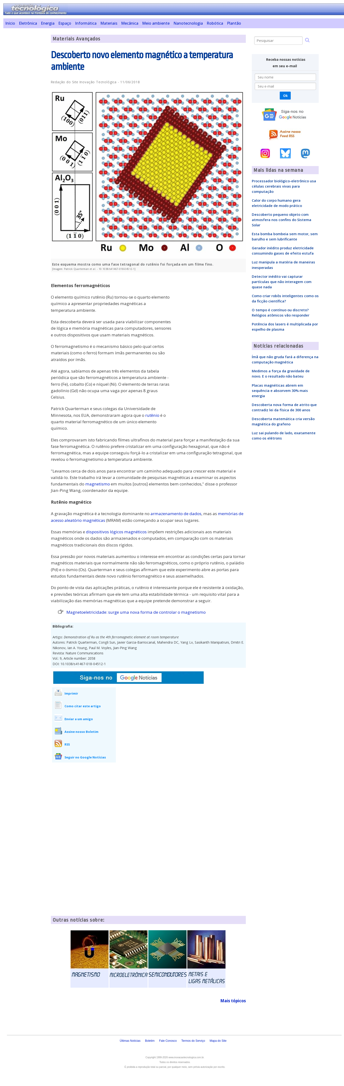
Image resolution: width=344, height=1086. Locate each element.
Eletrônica (28, 23)
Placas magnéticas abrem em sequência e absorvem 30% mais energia (280, 390)
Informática (86, 23)
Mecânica (129, 23)
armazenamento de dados (175, 513)
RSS (67, 744)
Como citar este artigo (82, 706)
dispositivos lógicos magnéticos (116, 532)
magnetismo (97, 484)
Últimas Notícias (130, 1040)
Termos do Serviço (193, 1040)
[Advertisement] (25, 106)
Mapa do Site (218, 1040)
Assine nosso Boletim (81, 732)
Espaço (64, 23)
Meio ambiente (156, 23)
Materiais (108, 23)
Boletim (150, 1040)
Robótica (215, 23)
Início (10, 23)
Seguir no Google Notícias (85, 757)
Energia (47, 23)
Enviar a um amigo (78, 719)
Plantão (234, 23)
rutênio (152, 415)
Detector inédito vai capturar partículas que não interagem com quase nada (282, 281)
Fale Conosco (168, 1040)
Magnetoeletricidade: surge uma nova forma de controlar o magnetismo (136, 612)
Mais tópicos (233, 1000)
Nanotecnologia (188, 23)
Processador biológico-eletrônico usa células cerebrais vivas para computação (284, 186)
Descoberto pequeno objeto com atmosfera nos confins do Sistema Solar (281, 219)
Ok (285, 95)
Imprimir (71, 693)
